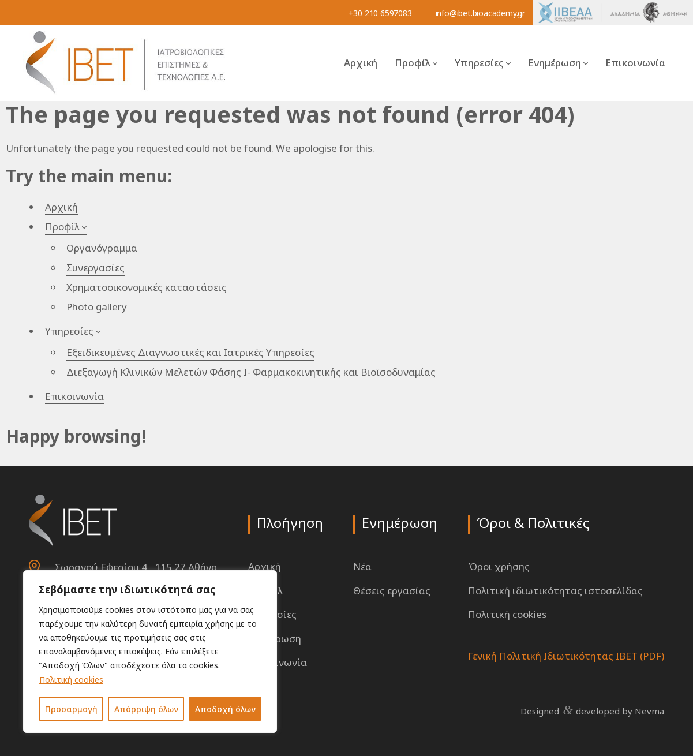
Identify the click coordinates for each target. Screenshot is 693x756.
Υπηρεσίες (479, 62)
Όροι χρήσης (499, 566)
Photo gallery (96, 306)
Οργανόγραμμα (101, 248)
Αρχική (360, 62)
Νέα (362, 566)
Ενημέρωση (554, 62)
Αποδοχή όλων (225, 708)
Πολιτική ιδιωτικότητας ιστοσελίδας (555, 590)
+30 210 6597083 (380, 13)
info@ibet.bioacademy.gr (480, 13)
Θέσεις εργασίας (391, 590)
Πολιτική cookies (71, 679)
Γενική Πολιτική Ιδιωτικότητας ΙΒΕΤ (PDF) (566, 656)
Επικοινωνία (635, 62)
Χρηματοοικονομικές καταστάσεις (146, 287)
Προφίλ (412, 62)
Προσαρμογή (71, 708)
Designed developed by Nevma (592, 710)
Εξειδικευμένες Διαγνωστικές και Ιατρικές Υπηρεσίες (190, 352)
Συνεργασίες (95, 267)
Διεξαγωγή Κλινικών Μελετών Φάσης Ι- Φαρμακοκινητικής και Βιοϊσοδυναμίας (251, 372)
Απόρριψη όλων (146, 708)
